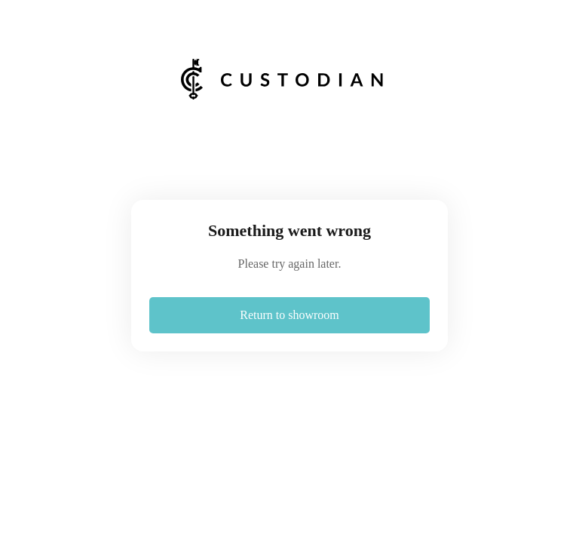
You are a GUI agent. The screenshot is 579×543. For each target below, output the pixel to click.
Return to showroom (289, 314)
